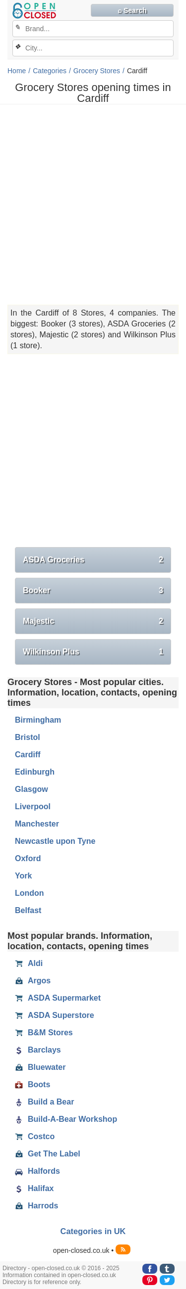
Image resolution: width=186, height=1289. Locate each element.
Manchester (37, 824)
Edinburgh (35, 772)
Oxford (28, 858)
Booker (93, 590)
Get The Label (47, 1154)
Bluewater (40, 1067)
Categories (49, 71)
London (29, 893)
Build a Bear (44, 1102)
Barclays (38, 1050)
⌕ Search (132, 10)
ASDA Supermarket (58, 998)
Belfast (28, 910)
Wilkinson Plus (93, 651)
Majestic (93, 621)
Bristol (27, 737)
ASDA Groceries (93, 559)
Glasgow (31, 789)
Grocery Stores (96, 71)
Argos (33, 980)
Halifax (34, 1188)
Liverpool (33, 806)
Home (16, 71)
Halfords (37, 1171)
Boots (32, 1084)
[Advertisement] (93, 204)
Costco (35, 1136)
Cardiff (28, 754)
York (23, 876)
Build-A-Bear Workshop (66, 1119)
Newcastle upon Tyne (55, 841)
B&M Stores (44, 1032)
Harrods (36, 1205)
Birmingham (38, 720)
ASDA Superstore (54, 1015)
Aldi (29, 963)
